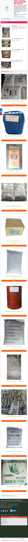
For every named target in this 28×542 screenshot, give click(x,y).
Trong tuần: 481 (4, 520)
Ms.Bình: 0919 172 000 (14, 538)
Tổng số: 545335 (4, 522)
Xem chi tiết (14, 105)
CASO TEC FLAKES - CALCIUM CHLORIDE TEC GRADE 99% (14, 100)
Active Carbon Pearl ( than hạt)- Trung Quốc (14, 451)
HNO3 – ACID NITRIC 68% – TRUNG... (17, 60)
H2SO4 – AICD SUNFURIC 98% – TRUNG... (18, 49)
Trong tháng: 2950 (4, 521)
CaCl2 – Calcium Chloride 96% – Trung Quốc (14, 346)
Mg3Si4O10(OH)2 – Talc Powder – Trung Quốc (14, 381)
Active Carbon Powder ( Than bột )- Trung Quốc (14, 416)
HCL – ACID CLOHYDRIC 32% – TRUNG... (18, 38)
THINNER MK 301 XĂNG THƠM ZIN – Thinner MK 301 (14, 311)
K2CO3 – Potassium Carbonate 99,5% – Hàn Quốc (14, 206)
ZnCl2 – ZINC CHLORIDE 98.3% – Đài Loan (14, 241)
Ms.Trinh (21, 538)
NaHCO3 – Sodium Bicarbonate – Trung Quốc (14, 276)
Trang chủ (2, 18)
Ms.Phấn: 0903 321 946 (6, 538)
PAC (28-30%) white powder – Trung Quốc (14, 486)
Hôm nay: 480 (3, 519)
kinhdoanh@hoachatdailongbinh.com (20, 14)
